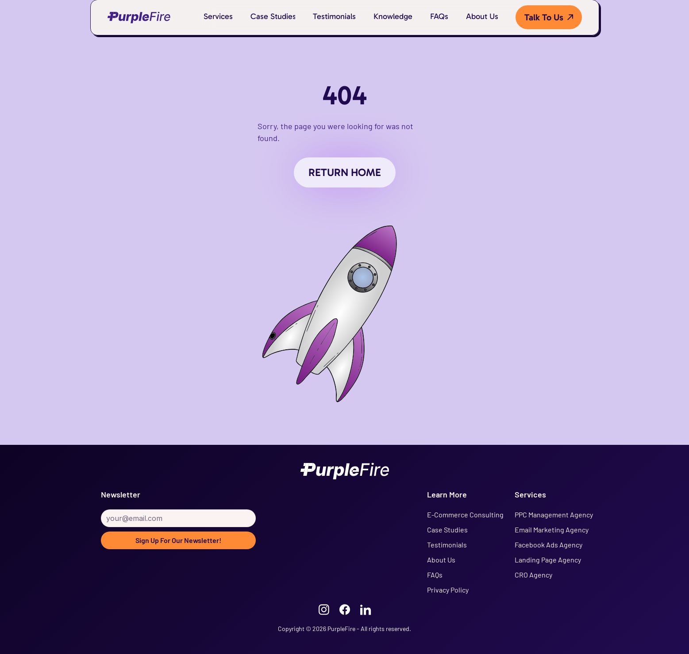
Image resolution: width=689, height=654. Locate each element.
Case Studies (447, 529)
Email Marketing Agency (552, 529)
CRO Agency (533, 574)
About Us (441, 559)
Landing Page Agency (548, 559)
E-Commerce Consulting (465, 514)
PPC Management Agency (554, 514)
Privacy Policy (448, 589)
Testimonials (447, 544)
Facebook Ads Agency (548, 544)
